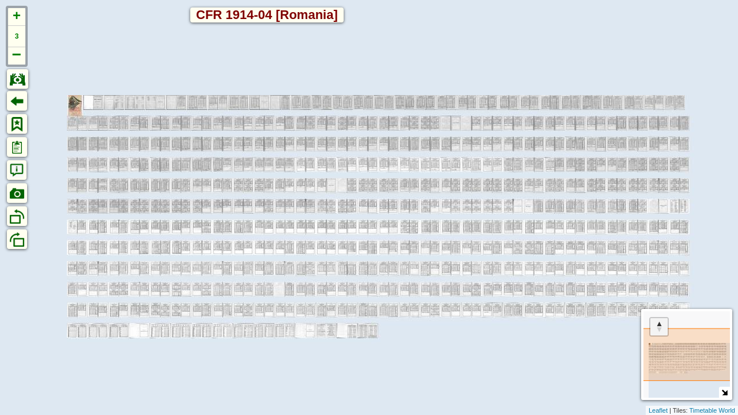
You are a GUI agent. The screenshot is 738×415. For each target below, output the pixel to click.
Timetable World (712, 410)
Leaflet (658, 410)
